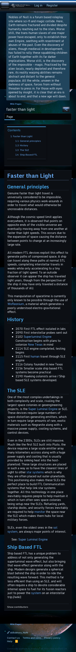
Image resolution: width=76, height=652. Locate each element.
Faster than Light (21, 136)
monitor (39, 511)
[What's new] (63, 5)
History (21, 145)
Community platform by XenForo (37, 648)
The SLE (22, 150)
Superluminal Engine (37, 336)
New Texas (35, 344)
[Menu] (5, 5)
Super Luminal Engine (43, 409)
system (36, 593)
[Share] (66, 109)
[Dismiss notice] (65, 17)
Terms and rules (32, 638)
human (35, 356)
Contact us (13, 638)
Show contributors (17, 607)
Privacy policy (52, 638)
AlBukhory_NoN (17, 632)
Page (9, 116)
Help (9, 641)
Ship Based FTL (26, 155)
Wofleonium (15, 304)
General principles (28, 141)
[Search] (71, 5)
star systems (35, 472)
